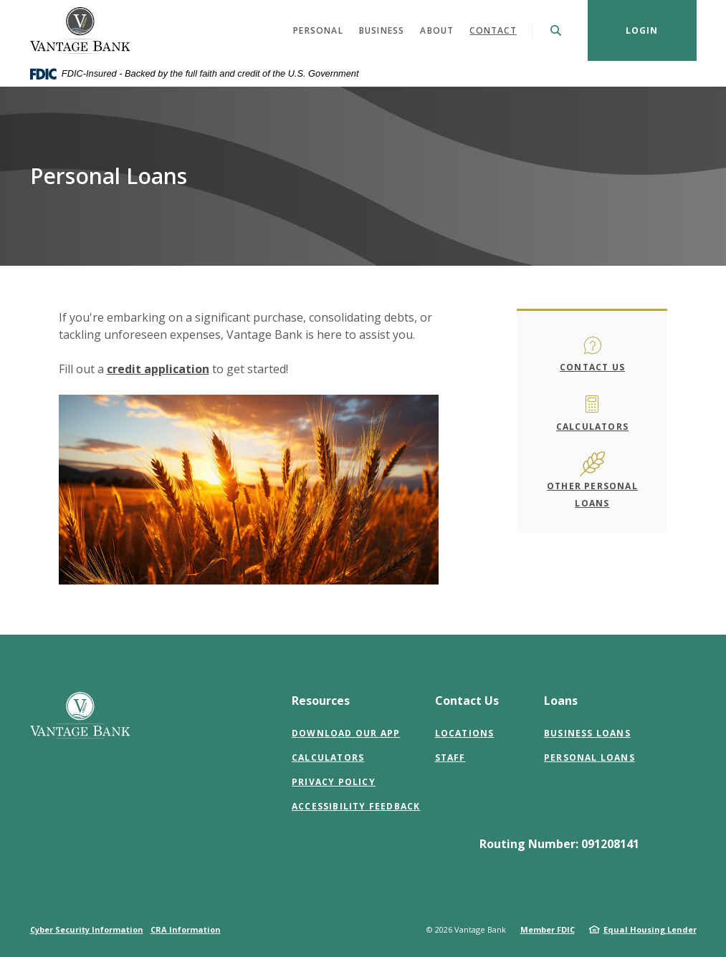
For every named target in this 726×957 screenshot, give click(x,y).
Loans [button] (561, 700)
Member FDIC (547, 929)
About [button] (437, 30)
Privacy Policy (334, 782)
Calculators (592, 426)
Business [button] (382, 30)
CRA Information (186, 929)
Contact (492, 30)
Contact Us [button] (467, 700)
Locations (465, 733)
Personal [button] (318, 30)
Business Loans (587, 733)
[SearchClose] (556, 30)
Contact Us (592, 367)
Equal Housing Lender (650, 929)
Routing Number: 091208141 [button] (559, 844)
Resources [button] (321, 700)
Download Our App (346, 733)
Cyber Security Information (86, 929)
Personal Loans (589, 757)
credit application (158, 369)
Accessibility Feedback (356, 806)
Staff (450, 757)
